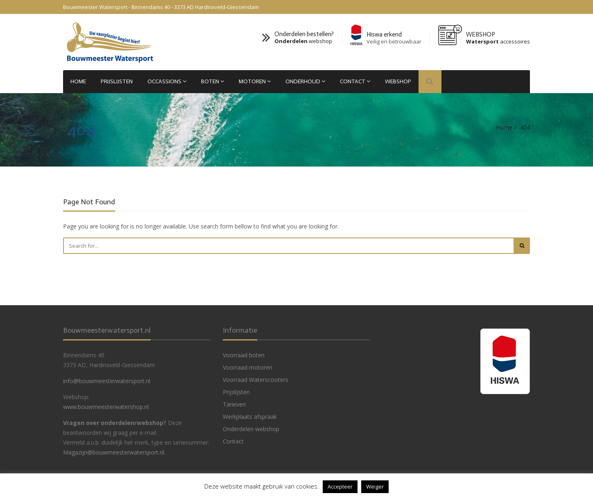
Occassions (166, 81)
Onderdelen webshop (251, 429)
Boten (212, 81)
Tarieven (234, 404)
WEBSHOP (398, 81)
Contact (355, 81)
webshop (303, 41)
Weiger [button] (375, 486)
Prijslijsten (117, 81)
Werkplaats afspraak (250, 416)
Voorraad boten (244, 355)
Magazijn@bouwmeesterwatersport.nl (113, 452)
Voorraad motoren (247, 367)
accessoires (498, 41)
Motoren (255, 81)
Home (78, 81)
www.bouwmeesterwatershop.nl (106, 407)
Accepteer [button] (340, 486)
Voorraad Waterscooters (255, 380)
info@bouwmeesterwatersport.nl (106, 381)
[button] (430, 83)
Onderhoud (305, 81)
